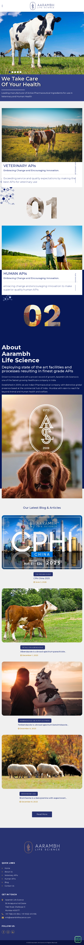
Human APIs (10, 879)
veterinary (26, 181)
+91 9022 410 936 (29, 914)
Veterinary (6, 96)
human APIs (31, 289)
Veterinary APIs (11, 875)
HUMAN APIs (15, 273)
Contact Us (9, 886)
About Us (9, 872)
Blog (7, 882)
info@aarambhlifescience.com (18, 917)
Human (21, 96)
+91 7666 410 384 (12, 914)
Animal (13, 392)
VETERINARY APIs (20, 166)
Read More (42, 814)
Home (7, 868)
